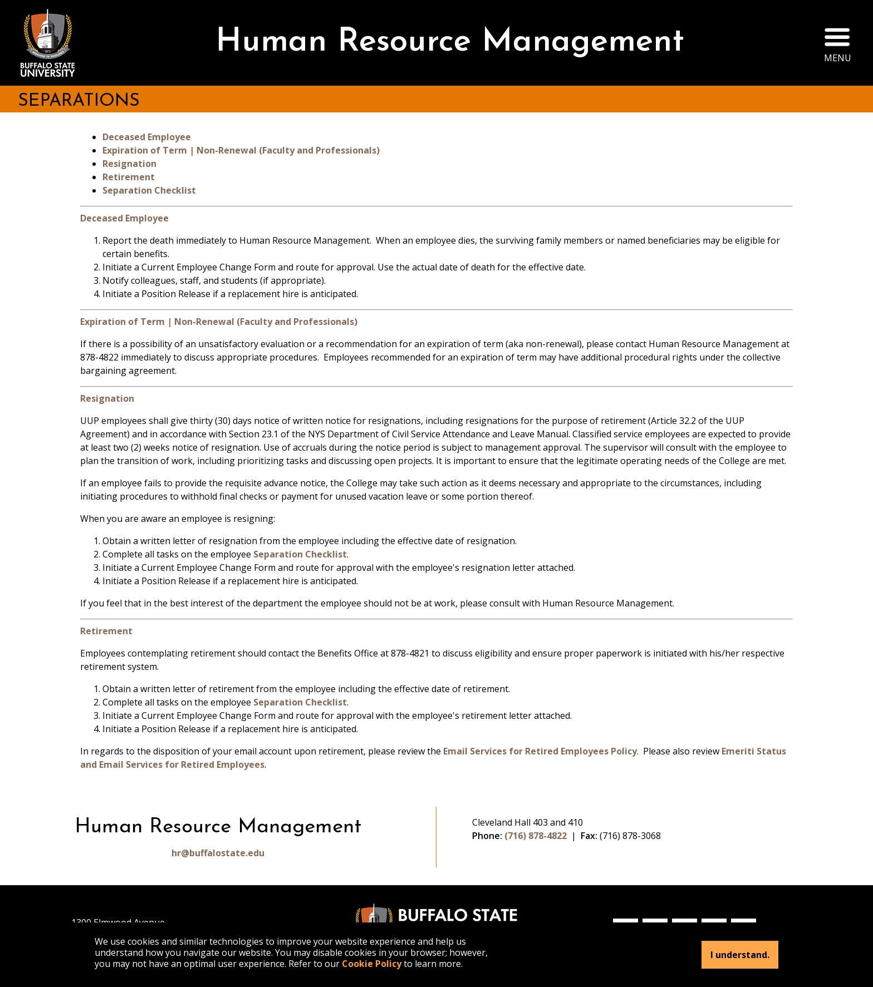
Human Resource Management (449, 42)
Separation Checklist (149, 190)
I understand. (739, 955)
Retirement (128, 177)
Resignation (129, 163)
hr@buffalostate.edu (217, 853)
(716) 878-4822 (535, 836)
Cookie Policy (371, 964)
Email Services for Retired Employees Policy (540, 751)
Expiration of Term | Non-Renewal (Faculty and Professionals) (241, 150)
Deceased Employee (146, 137)
